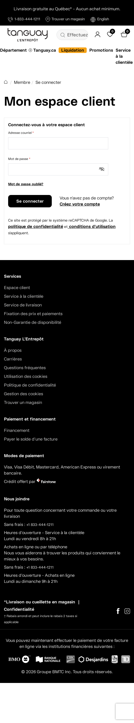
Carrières (13, 359)
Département (13, 50)
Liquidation (72, 50)
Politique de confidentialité (30, 385)
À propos (13, 350)
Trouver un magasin (65, 19)
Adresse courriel (21, 133)
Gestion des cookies (23, 393)
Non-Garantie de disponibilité (32, 322)
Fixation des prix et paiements (33, 313)
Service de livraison (23, 304)
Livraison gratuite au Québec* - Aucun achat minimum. (67, 8)
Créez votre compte (80, 204)
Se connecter (30, 201)
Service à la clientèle (23, 296)
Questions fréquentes (25, 367)
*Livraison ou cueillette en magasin (39, 602)
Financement (16, 430)
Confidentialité (19, 609)
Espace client (17, 287)
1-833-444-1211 (24, 19)
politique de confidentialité (35, 226)
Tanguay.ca (44, 50)
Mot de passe (19, 159)
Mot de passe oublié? (25, 184)
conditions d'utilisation (92, 226)
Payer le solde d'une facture (31, 439)
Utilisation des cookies (25, 376)
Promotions (101, 50)
